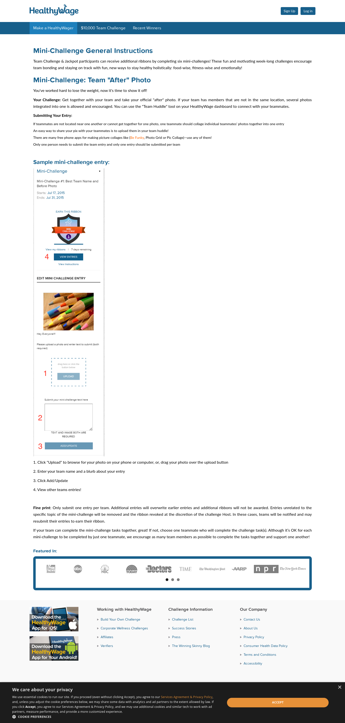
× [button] (339, 687)
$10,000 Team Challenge (103, 28)
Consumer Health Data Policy (266, 646)
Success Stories (184, 628)
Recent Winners (147, 28)
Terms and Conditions (260, 655)
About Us (251, 628)
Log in (308, 11)
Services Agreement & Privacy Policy (187, 697)
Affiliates (107, 637)
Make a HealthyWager (53, 28)
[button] (115, 716)
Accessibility (253, 663)
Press (176, 637)
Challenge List (182, 619)
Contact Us (252, 619)
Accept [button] (278, 702)
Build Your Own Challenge (120, 619)
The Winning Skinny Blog (191, 646)
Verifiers (107, 646)
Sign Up (289, 11)
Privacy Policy (254, 637)
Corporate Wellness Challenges (124, 628)
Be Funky (137, 137)
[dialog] (172, 702)
